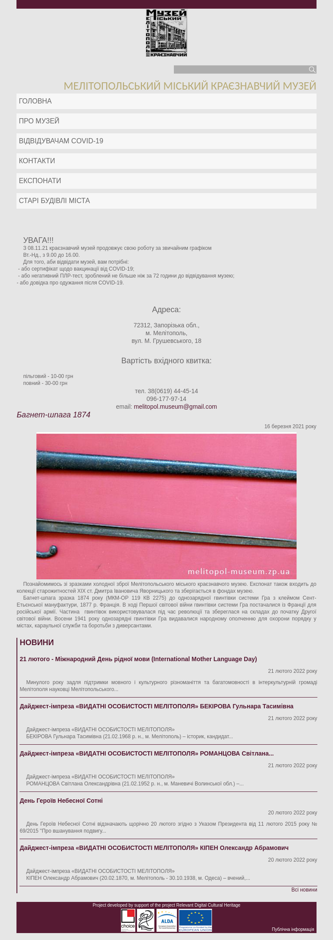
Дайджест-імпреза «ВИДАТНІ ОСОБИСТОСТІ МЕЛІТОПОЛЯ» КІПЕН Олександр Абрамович (154, 847)
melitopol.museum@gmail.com (175, 406)
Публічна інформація (293, 929)
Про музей (39, 121)
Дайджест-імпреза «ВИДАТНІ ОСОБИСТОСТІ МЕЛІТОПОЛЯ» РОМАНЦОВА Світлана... (147, 753)
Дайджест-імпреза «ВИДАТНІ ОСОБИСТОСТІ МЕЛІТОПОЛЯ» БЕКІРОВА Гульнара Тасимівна (157, 706)
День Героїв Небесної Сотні (61, 800)
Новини (37, 642)
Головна (35, 101)
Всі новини (304, 890)
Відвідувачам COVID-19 (61, 141)
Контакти (37, 161)
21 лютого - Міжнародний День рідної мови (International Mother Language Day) (138, 659)
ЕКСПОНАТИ (40, 180)
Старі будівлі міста (54, 200)
